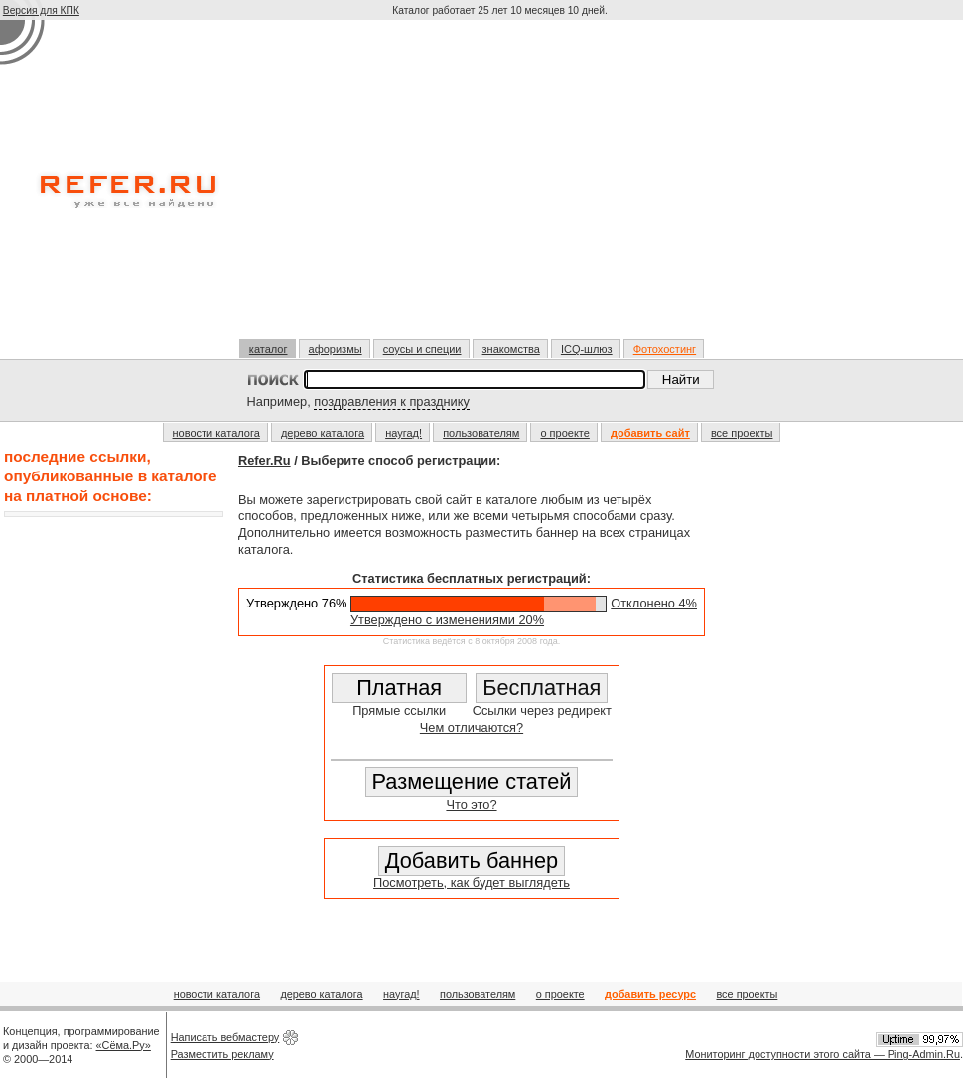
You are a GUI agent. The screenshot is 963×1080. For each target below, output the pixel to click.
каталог (268, 349)
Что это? (471, 804)
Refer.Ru (264, 460)
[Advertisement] (501, 188)
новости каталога (216, 433)
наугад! (403, 433)
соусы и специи (422, 349)
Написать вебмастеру (225, 1037)
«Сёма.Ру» (123, 1045)
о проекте (564, 433)
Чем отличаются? (471, 727)
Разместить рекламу (222, 1054)
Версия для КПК (41, 10)
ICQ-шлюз (587, 349)
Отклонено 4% (654, 603)
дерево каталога (322, 433)
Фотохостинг (664, 349)
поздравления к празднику (392, 401)
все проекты (742, 433)
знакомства (511, 349)
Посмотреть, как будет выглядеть (471, 883)
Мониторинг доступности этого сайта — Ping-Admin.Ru (822, 1054)
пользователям (481, 433)
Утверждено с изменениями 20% (447, 619)
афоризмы (335, 349)
